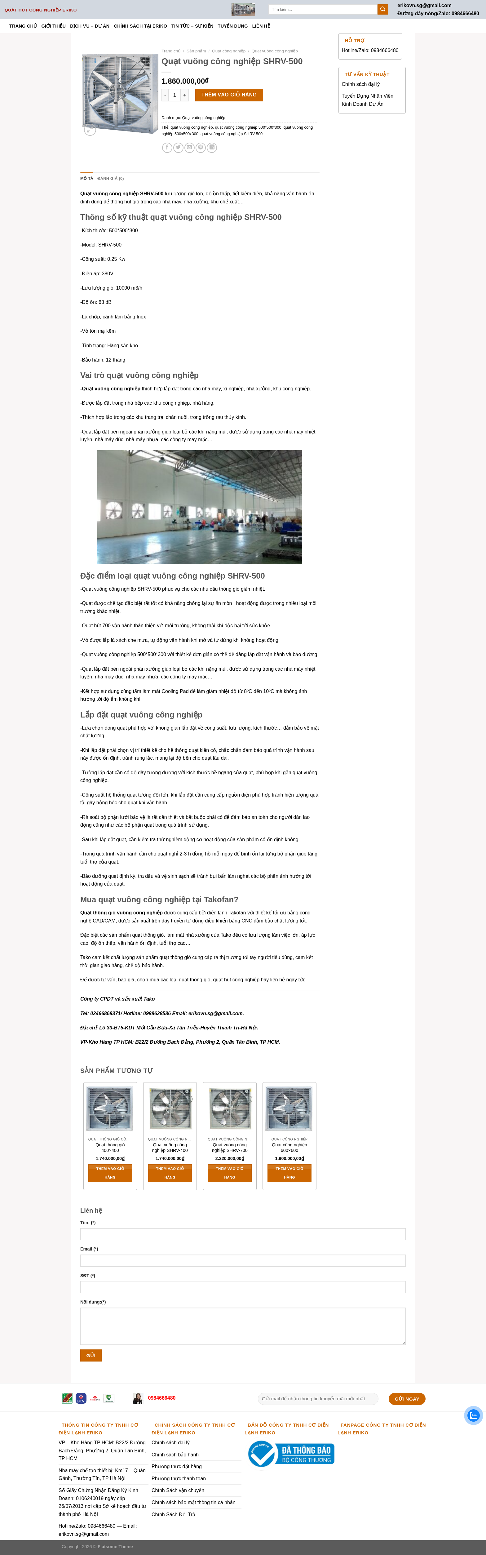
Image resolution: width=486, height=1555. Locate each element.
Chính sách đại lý (361, 84)
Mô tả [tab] (86, 178)
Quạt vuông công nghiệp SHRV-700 (230, 1147)
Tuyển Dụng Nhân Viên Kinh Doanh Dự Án (368, 100)
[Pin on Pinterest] (201, 148)
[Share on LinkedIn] (212, 148)
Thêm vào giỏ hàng (229, 94)
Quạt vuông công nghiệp (275, 51)
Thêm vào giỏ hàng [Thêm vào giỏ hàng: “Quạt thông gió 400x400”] (110, 1173)
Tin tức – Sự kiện (192, 26)
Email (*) (89, 1248)
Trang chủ (23, 26)
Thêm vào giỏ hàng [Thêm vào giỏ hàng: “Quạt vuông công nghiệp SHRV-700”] (230, 1173)
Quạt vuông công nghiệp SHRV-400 (170, 1147)
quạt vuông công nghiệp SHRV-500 (232, 133)
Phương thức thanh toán (179, 1478)
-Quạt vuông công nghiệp (110, 388)
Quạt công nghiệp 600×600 (289, 1147)
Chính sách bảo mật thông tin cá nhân (194, 1502)
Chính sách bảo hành (175, 1454)
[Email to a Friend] (189, 148)
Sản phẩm (196, 51)
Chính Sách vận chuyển (178, 1490)
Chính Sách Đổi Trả (173, 1514)
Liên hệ (261, 26)
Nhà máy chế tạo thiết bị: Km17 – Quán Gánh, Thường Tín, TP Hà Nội (102, 1474)
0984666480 (161, 1398)
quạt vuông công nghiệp (191, 127)
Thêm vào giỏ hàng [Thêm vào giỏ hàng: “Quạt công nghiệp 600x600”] (289, 1173)
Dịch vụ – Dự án (89, 26)
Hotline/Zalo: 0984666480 (370, 50)
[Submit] (383, 9)
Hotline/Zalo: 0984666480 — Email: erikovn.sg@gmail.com (98, 1530)
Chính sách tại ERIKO (140, 26)
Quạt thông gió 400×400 (110, 1147)
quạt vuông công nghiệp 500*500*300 (248, 127)
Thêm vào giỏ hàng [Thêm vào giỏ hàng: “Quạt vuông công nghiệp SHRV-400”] (170, 1173)
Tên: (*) (88, 1222)
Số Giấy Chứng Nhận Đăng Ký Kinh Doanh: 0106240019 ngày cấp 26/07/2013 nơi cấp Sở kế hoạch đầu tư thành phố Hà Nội (102, 1502)
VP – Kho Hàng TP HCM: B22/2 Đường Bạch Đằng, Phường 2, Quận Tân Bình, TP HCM (102, 1450)
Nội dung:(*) (93, 1302)
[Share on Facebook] (167, 148)
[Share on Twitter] (178, 148)
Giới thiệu (54, 26)
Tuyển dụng (233, 26)
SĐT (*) (87, 1275)
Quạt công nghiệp (228, 51)
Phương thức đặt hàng (177, 1466)
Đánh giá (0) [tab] (110, 178)
